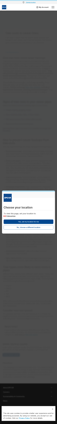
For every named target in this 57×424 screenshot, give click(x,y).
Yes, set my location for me (28, 222)
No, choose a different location (28, 227)
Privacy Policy (24, 418)
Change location (31, 2)
